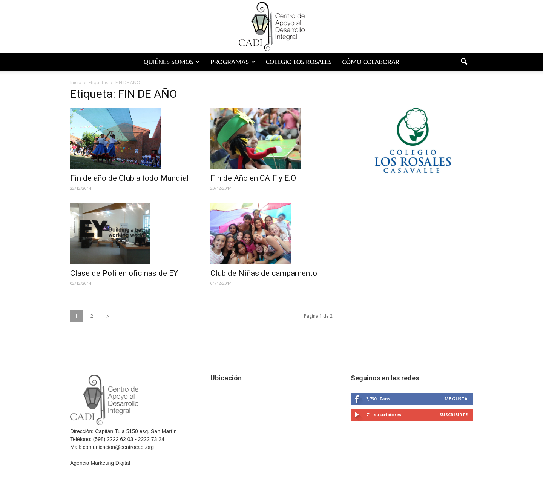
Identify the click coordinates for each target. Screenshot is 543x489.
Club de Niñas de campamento (263, 273)
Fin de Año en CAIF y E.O (253, 178)
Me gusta (456, 398)
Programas (232, 61)
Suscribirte (453, 414)
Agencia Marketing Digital (100, 463)
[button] (464, 62)
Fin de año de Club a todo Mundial (129, 178)
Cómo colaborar (370, 61)
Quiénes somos (171, 61)
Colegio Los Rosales (299, 61)
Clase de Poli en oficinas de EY (124, 273)
